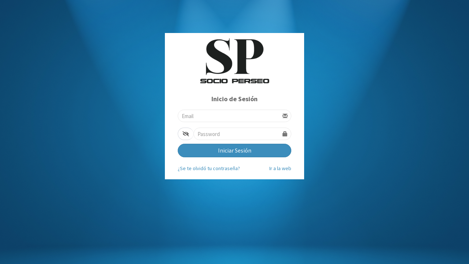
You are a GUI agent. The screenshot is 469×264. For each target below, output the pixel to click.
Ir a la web (280, 168)
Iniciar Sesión (234, 150)
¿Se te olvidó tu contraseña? (209, 168)
